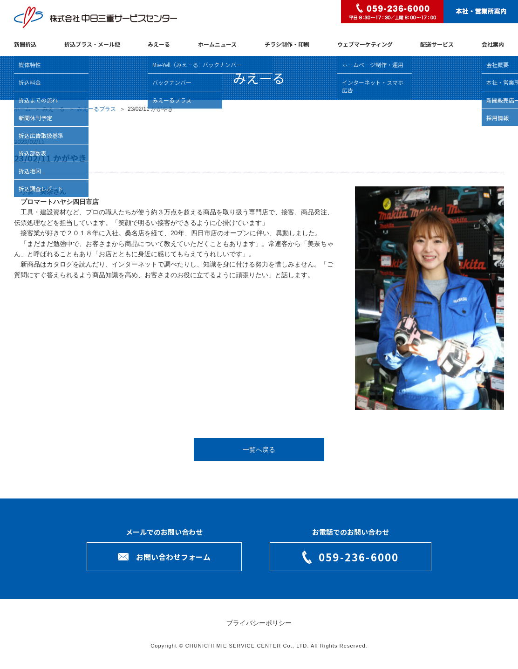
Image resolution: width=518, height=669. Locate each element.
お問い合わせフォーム (173, 556)
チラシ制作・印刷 (287, 44)
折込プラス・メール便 (92, 44)
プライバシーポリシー (259, 623)
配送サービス (437, 44)
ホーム (22, 109)
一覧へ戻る (259, 449)
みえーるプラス (96, 109)
